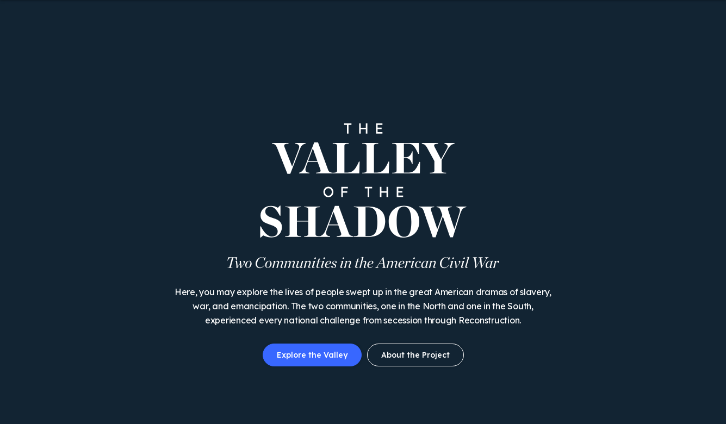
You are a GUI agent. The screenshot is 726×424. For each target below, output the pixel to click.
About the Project (415, 355)
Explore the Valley (312, 355)
